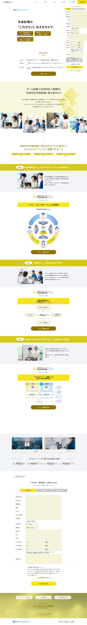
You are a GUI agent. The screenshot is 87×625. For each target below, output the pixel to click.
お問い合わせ (62, 597)
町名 (69, 37)
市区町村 (68, 35)
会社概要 (60, 621)
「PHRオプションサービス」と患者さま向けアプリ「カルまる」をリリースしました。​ (47, 63)
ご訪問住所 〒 (67, 30)
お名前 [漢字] (67, 11)
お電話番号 (68, 26)
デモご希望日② (67, 45)
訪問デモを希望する (75, 28)
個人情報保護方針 (66, 621)
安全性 (45, 1)
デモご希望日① (67, 42)
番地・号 (68, 40)
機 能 (36, 1)
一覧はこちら (43, 74)
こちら (78, 61)
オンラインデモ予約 (24, 597)
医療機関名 (68, 16)
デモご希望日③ (67, 47)
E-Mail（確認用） (67, 24)
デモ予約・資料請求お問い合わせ (82, 2)
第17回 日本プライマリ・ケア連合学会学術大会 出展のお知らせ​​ (42, 60)
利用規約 (72, 621)
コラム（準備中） (72, 1)
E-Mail (69, 21)
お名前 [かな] (67, 14)
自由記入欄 (68, 54)
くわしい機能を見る (43, 252)
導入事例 (63, 1)
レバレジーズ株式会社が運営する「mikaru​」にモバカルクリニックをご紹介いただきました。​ (47, 68)
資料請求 (43, 597)
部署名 (69, 19)
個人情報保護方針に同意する (75, 64)
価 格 (54, 1)
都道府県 (68, 32)
